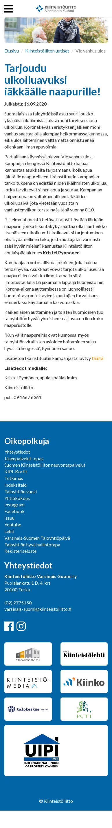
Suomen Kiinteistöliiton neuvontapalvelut (44, 465)
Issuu (9, 518)
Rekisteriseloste (20, 551)
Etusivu (11, 50)
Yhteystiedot (17, 451)
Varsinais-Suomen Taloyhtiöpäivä (37, 538)
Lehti (9, 531)
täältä (97, 358)
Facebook (14, 511)
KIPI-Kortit (15, 471)
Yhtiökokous (17, 498)
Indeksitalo (15, 485)
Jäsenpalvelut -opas (23, 458)
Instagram (14, 504)
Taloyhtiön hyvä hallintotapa (32, 544)
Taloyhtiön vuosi (20, 491)
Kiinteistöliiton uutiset (47, 50)
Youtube (12, 524)
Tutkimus (13, 478)
